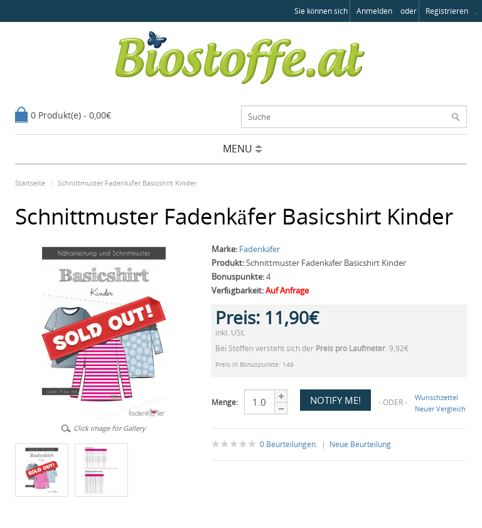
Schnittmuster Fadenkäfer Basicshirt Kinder (127, 182)
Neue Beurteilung (360, 444)
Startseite (30, 182)
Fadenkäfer (260, 249)
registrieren (447, 11)
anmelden (374, 11)
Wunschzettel (436, 397)
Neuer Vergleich (440, 408)
